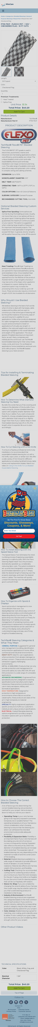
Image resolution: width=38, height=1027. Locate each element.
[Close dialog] (34, 488)
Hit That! (19, 536)
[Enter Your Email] (19, 531)
